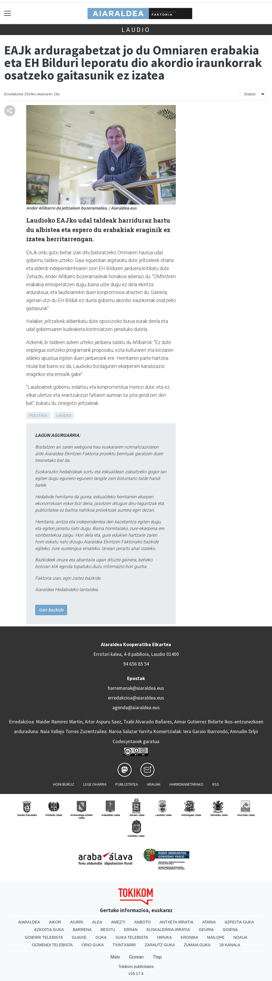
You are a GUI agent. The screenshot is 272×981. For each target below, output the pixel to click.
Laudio (136, 29)
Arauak (154, 784)
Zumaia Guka (197, 945)
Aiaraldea (29, 922)
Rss (215, 784)
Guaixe (79, 937)
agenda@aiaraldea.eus (136, 707)
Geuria (206, 929)
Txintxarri (124, 945)
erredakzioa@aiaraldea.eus (136, 698)
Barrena (82, 929)
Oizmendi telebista (52, 945)
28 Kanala (229, 945)
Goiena (230, 929)
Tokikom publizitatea (136, 966)
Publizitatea (126, 784)
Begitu (108, 929)
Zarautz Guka (160, 945)
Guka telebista (131, 937)
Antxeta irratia (176, 922)
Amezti (118, 922)
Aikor (55, 922)
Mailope (215, 937)
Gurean (136, 957)
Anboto (142, 922)
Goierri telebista (44, 937)
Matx (115, 957)
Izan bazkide (51, 609)
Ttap (157, 957)
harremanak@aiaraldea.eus (136, 688)
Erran (131, 929)
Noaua (240, 937)
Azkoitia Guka (49, 929)
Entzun (250, 94)
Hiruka (164, 937)
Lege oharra (94, 784)
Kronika (189, 937)
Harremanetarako (186, 784)
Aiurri (76, 922)
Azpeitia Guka (239, 922)
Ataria (209, 922)
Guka (101, 937)
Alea (97, 922)
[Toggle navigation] (8, 13)
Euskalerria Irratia (168, 929)
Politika (38, 415)
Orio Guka (93, 945)
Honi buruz (63, 784)
